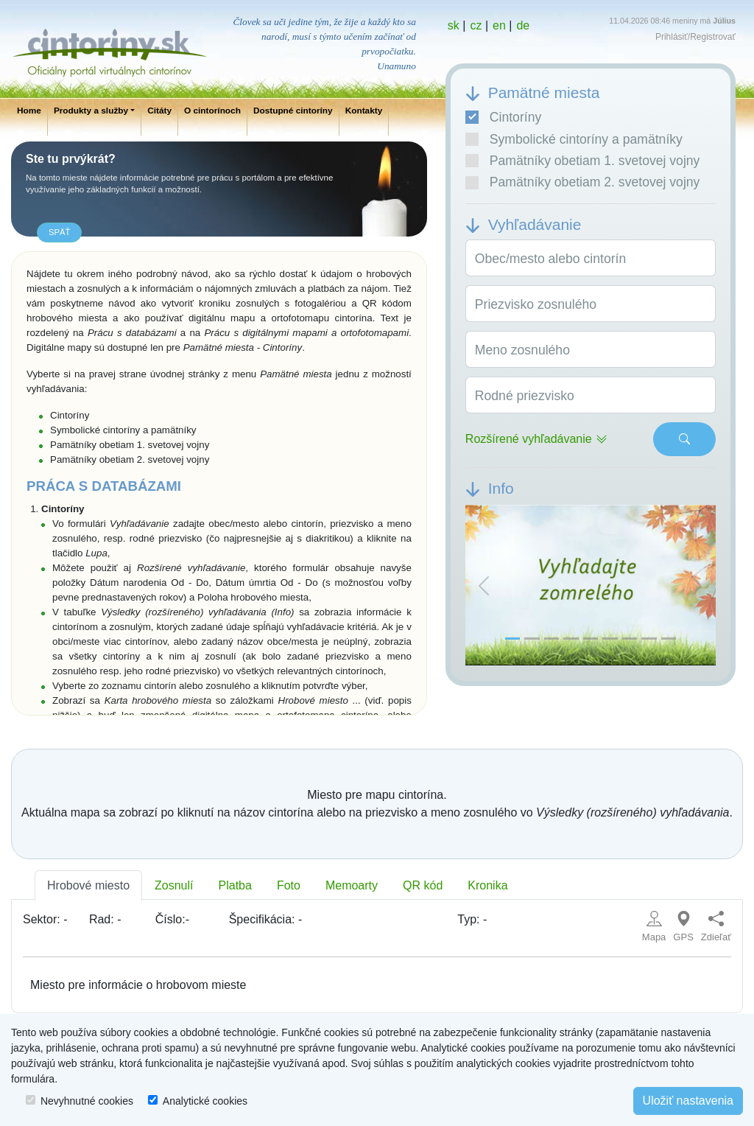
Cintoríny (503, 117)
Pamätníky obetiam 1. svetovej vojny (582, 160)
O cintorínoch (212, 110)
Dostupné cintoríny (293, 110)
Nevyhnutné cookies (86, 1101)
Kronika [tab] (487, 885)
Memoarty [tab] (351, 885)
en (499, 25)
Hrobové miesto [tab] (88, 885)
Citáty (159, 110)
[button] (484, 585)
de (522, 25)
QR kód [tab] (423, 885)
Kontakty (364, 110)
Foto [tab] (288, 885)
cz (476, 25)
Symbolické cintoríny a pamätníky (574, 139)
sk (453, 25)
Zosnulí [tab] (174, 885)
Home (29, 110)
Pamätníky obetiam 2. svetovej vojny (582, 182)
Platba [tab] (235, 885)
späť (59, 232)
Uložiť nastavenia (688, 1100)
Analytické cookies (205, 1101)
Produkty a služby (91, 110)
